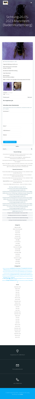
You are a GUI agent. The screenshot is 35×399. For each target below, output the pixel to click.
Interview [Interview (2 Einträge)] (8, 274)
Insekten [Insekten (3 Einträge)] (4, 274)
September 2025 (17, 286)
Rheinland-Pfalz (17, 247)
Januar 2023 (17, 326)
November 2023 (17, 312)
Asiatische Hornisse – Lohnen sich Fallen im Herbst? (21, 184)
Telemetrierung (17, 257)
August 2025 (17, 288)
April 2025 (18, 294)
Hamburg (17, 230)
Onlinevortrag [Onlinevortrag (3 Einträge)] (16, 276)
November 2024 (17, 301)
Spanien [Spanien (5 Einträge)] (17, 278)
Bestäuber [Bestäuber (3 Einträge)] (23, 269)
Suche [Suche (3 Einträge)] (24, 278)
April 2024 (18, 310)
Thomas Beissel (7, 61)
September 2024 (17, 304)
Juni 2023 (17, 319)
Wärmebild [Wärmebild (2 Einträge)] (22, 280)
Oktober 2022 (17, 331)
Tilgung (16, 259)
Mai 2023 (17, 321)
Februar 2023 (17, 324)
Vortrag (16, 261)
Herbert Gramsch (6, 174)
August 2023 (17, 315)
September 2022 (17, 333)
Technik (16, 256)
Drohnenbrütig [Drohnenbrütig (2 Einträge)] (17, 271)
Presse (17, 243)
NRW (17, 239)
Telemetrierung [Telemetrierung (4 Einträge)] (29, 278)
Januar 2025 (17, 299)
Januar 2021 (17, 337)
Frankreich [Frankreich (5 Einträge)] (29, 271)
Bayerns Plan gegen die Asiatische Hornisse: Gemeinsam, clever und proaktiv (17, 163)
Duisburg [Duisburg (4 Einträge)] (22, 271)
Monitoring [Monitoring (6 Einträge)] (23, 274)
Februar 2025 (17, 297)
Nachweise (17, 238)
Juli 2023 (17, 317)
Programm (17, 245)
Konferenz (17, 234)
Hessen (16, 232)
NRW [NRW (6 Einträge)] (11, 276)
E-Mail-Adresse (6, 130)
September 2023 (17, 313)
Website (5, 135)
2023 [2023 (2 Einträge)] (4, 268)
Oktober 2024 (17, 303)
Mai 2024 (17, 308)
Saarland (16, 248)
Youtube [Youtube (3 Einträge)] (27, 280)
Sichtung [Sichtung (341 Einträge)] (9, 278)
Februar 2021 (17, 335)
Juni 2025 (17, 290)
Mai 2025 (17, 292)
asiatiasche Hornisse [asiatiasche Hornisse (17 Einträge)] (16, 268)
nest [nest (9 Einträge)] (27, 274)
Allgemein (16, 227)
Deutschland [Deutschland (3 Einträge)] (11, 271)
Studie (16, 254)
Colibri (21, 394)
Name (5, 126)
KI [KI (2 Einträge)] (19, 274)
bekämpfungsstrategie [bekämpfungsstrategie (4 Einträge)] (16, 269)
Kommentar (6, 111)
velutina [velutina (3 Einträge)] (4, 280)
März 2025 (17, 295)
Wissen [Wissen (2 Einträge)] (18, 280)
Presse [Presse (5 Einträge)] (21, 276)
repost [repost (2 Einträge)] (24, 276)
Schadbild (17, 250)
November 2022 (17, 330)
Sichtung (7, 94)
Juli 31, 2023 (14, 61)
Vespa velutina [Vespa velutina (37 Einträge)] (11, 280)
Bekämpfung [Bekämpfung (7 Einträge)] (8, 269)
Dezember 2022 (17, 328)
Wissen (16, 263)
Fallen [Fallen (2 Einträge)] (26, 271)
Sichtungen (10, 92)
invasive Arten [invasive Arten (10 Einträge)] (15, 274)
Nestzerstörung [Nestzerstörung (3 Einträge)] (7, 276)
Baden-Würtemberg (17, 229)
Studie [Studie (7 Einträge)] (21, 278)
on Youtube (17, 241)
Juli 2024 (17, 306)
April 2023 (18, 322)
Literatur (16, 236)
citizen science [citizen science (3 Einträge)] (6, 271)
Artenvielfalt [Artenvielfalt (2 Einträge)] (7, 268)
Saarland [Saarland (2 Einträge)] (27, 276)
